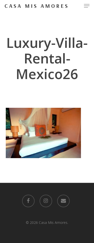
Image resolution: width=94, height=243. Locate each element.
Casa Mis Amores (37, 6)
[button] (86, 5)
